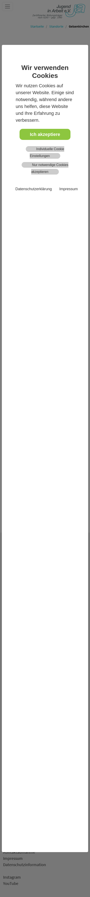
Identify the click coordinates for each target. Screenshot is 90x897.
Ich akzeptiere (45, 134)
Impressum (68, 189)
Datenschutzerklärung (33, 189)
